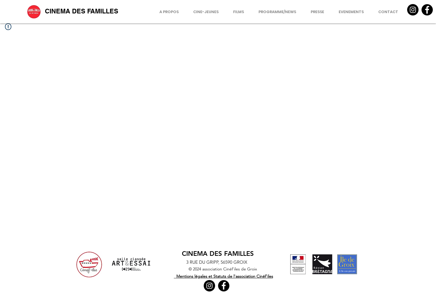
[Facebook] (427, 9)
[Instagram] (413, 9)
